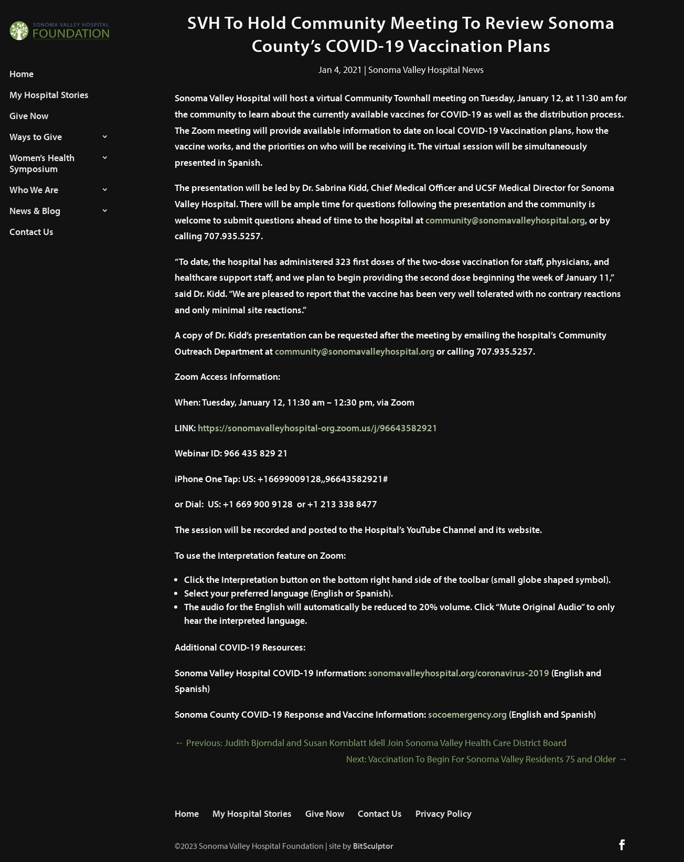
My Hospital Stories (49, 105)
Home (21, 84)
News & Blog (34, 221)
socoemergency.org (467, 714)
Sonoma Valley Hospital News (426, 69)
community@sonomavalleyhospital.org (505, 220)
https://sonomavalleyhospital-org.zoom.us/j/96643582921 (317, 428)
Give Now (28, 126)
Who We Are (33, 200)
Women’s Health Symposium (41, 173)
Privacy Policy (443, 813)
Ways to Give (35, 147)
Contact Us (31, 242)
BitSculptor (373, 845)
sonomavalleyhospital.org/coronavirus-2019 (458, 673)
